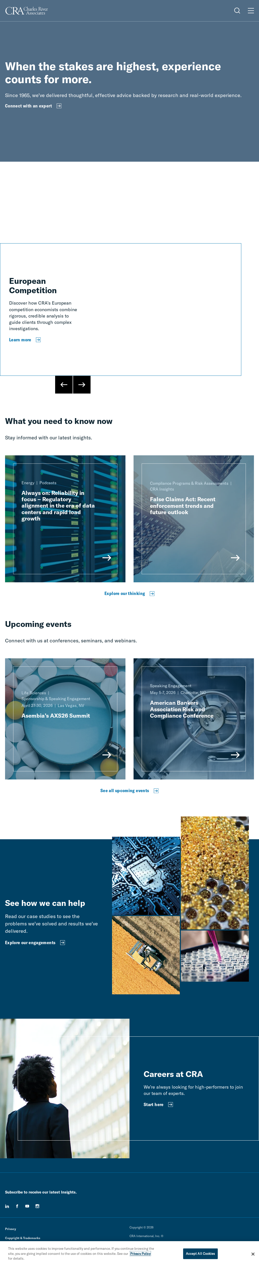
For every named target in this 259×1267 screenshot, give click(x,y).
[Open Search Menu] (237, 11)
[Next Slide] (82, 385)
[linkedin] (7, 1206)
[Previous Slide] (64, 385)
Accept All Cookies (200, 1254)
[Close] (252, 1254)
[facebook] (17, 1206)
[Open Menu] (251, 11)
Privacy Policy (140, 1254)
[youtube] (27, 1206)
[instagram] (37, 1206)
